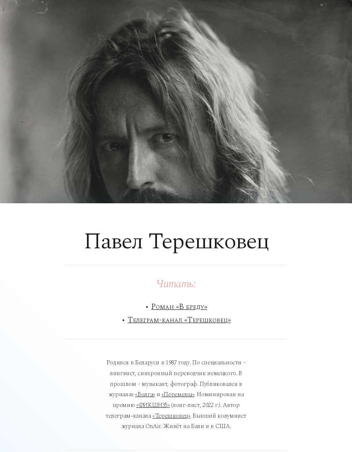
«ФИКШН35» (153, 405)
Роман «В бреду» (179, 306)
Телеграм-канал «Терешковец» (179, 320)
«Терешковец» (171, 416)
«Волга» (144, 394)
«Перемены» (178, 394)
